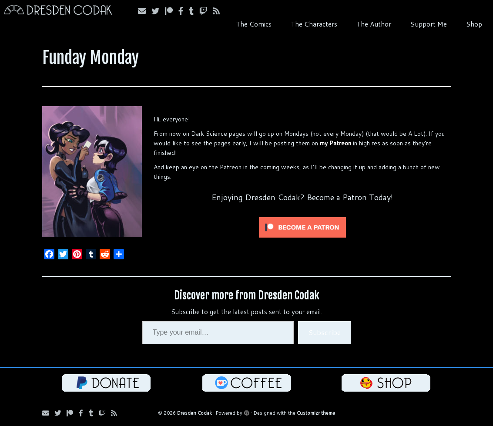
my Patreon (335, 143)
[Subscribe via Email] (144, 11)
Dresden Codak (194, 412)
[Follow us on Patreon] (171, 11)
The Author (373, 24)
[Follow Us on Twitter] (158, 11)
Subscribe (325, 332)
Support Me (428, 24)
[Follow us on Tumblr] (194, 11)
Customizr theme (316, 412)
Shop (474, 24)
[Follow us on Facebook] (183, 11)
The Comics (254, 24)
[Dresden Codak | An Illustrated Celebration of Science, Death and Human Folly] (57, 11)
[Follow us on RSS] (219, 11)
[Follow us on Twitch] (206, 11)
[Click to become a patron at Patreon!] (302, 226)
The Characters (314, 24)
